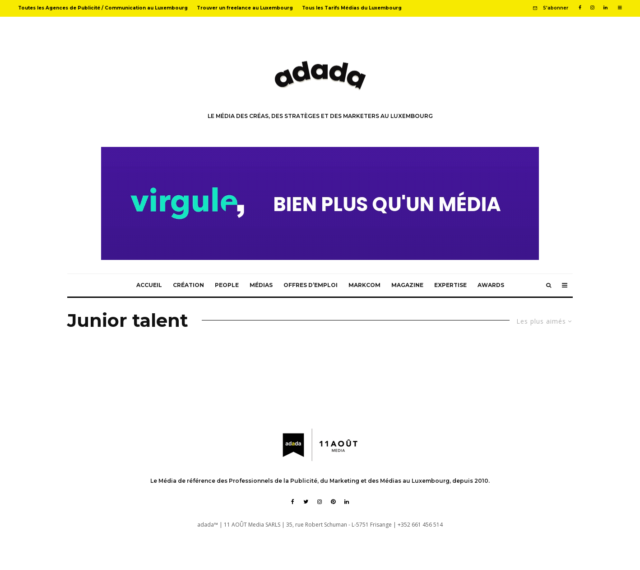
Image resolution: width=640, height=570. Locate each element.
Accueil (149, 285)
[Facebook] (580, 7)
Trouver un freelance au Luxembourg (245, 8)
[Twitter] (306, 501)
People (227, 285)
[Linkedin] (605, 7)
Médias (261, 285)
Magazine (407, 285)
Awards (491, 285)
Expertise (450, 285)
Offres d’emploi (310, 285)
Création (188, 285)
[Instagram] (592, 7)
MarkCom (364, 285)
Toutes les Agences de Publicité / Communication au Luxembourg (103, 8)
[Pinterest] (333, 501)
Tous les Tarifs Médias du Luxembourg (352, 8)
